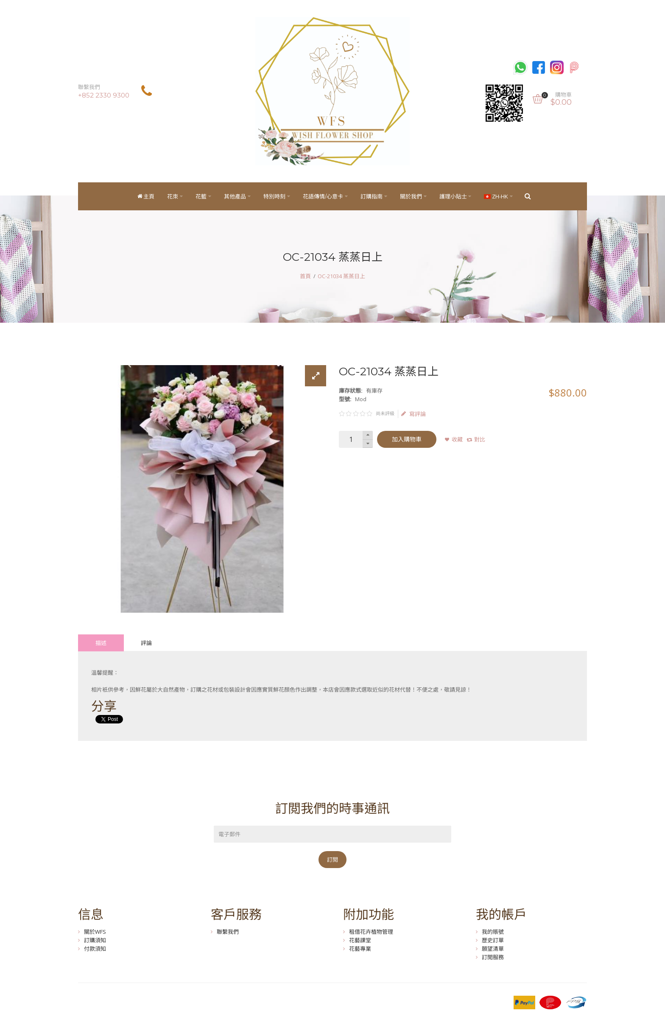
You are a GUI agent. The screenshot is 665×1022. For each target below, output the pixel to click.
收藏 (457, 439)
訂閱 (332, 859)
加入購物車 (407, 439)
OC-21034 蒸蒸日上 (341, 276)
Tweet (103, 719)
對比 (479, 439)
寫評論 (413, 414)
